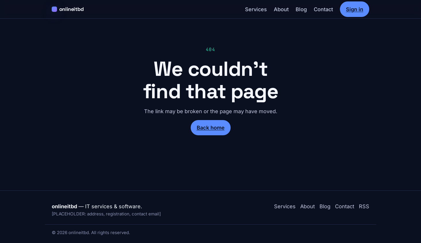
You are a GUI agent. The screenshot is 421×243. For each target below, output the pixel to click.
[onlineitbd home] (68, 9)
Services (256, 9)
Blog (301, 9)
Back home (211, 127)
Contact (323, 9)
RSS (364, 206)
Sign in (354, 9)
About (281, 9)
